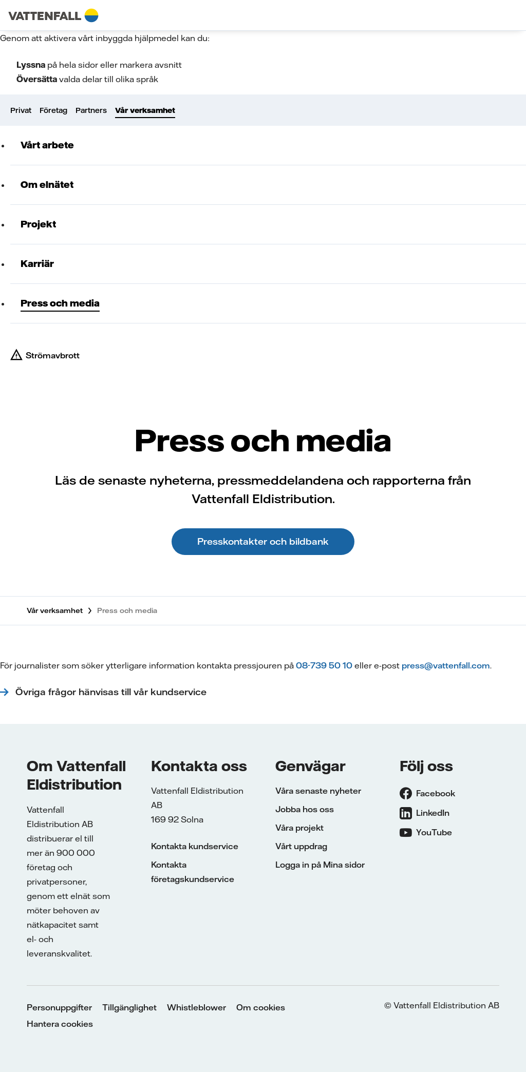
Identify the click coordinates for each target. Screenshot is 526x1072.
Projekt (38, 224)
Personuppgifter (59, 1007)
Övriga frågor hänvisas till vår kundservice (112, 692)
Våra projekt (299, 827)
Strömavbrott (53, 355)
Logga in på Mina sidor (320, 864)
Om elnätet (47, 184)
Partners (91, 110)
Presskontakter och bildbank (263, 541)
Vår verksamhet (145, 110)
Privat (20, 110)
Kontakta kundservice (194, 846)
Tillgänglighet (129, 1007)
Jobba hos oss (304, 809)
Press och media (60, 303)
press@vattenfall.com (446, 665)
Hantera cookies (60, 1024)
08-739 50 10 (324, 665)
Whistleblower (196, 1007)
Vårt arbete (47, 145)
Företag (53, 110)
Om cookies (260, 1007)
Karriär (37, 264)
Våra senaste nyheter (318, 791)
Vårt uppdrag (301, 846)
